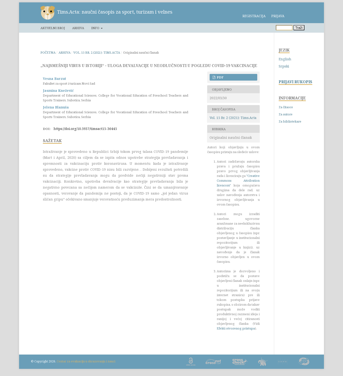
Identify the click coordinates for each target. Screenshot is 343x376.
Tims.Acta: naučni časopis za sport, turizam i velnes (114, 12)
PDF (220, 77)
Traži (299, 28)
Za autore (286, 114)
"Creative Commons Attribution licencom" (238, 180)
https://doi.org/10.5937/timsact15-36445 (85, 128)
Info (95, 28)
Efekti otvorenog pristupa (236, 328)
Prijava (277, 16)
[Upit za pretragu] (284, 27)
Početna (47, 52)
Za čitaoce (286, 107)
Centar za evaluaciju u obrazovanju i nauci (86, 361)
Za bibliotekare (290, 121)
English (285, 59)
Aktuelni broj (52, 28)
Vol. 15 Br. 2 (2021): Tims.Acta (96, 52)
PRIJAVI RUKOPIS (295, 81)
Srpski (284, 66)
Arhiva (78, 28)
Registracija (254, 16)
